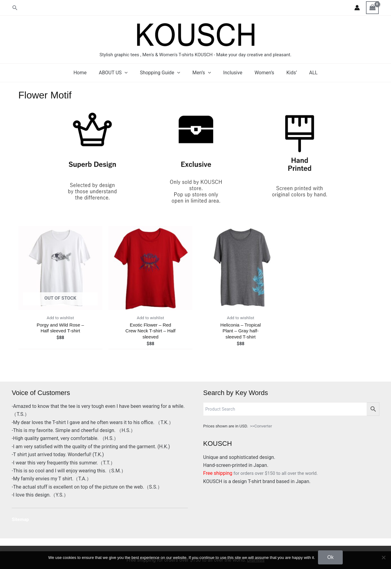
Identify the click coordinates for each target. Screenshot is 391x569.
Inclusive (231, 73)
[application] (131, 73)
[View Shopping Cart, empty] (372, 7)
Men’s (203, 73)
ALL (305, 73)
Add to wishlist (60, 318)
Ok (330, 557)
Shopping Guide (164, 73)
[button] (15, 8)
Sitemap (21, 519)
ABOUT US (119, 73)
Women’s (260, 73)
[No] (383, 557)
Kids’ (285, 73)
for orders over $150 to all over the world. (263, 473)
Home (88, 73)
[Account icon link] (357, 7)
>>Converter (261, 426)
